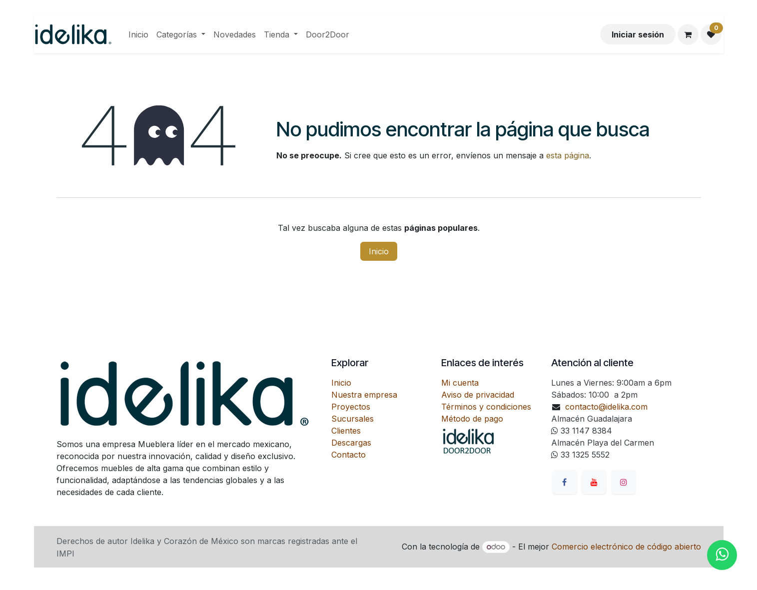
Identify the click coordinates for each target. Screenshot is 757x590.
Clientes (346, 431)
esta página (567, 155)
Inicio (379, 251)
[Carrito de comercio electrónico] (688, 34)
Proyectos (350, 407)
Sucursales (352, 419)
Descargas (351, 443)
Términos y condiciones (486, 407)
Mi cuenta (460, 383)
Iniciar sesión (638, 34)
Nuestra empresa (364, 395)
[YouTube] (594, 482)
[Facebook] (565, 482)
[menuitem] (138, 34)
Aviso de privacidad (477, 395)
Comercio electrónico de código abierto (626, 547)
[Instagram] (624, 482)
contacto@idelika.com (606, 407)
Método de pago (472, 419)
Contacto (348, 455)
